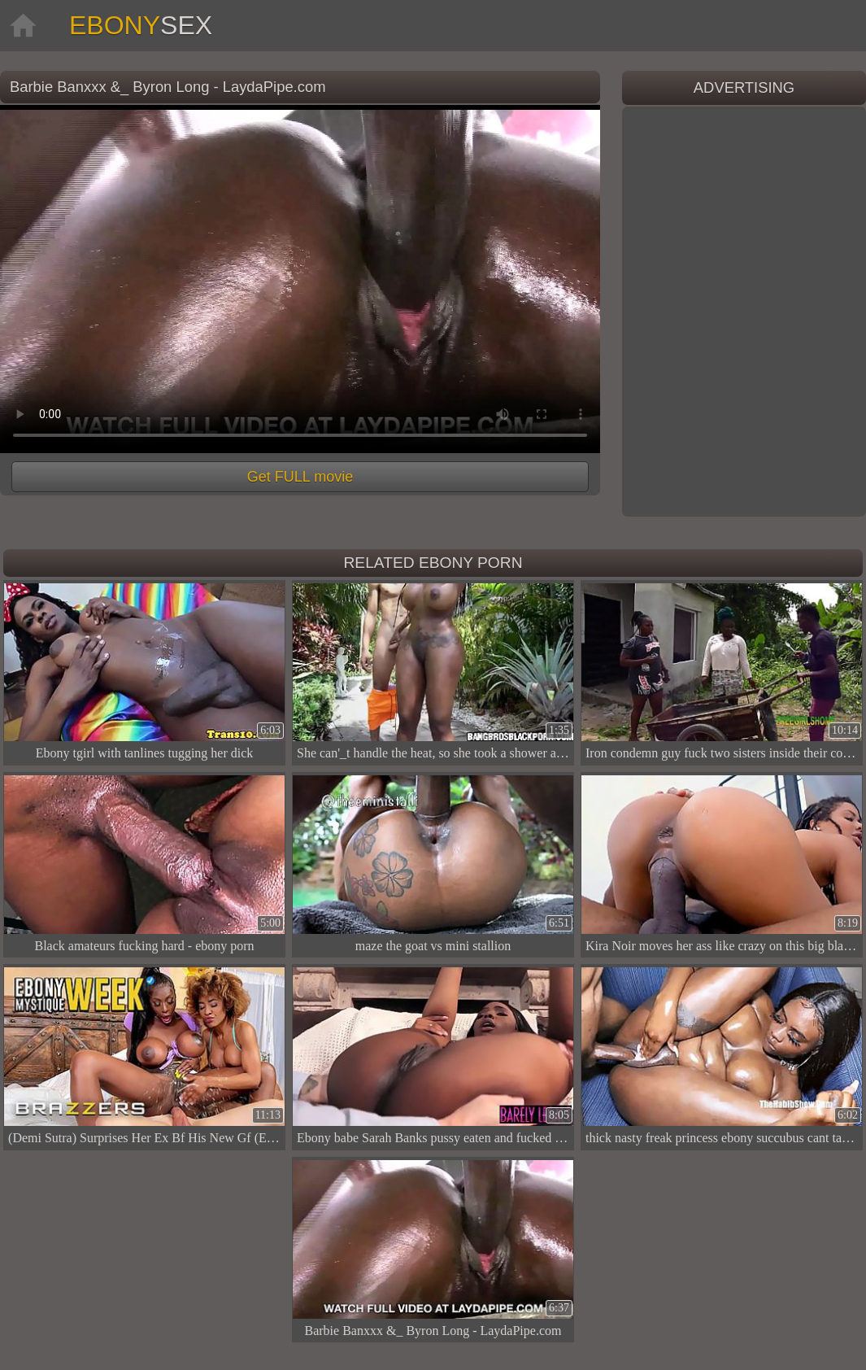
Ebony (140, 25)
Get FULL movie (300, 477)
